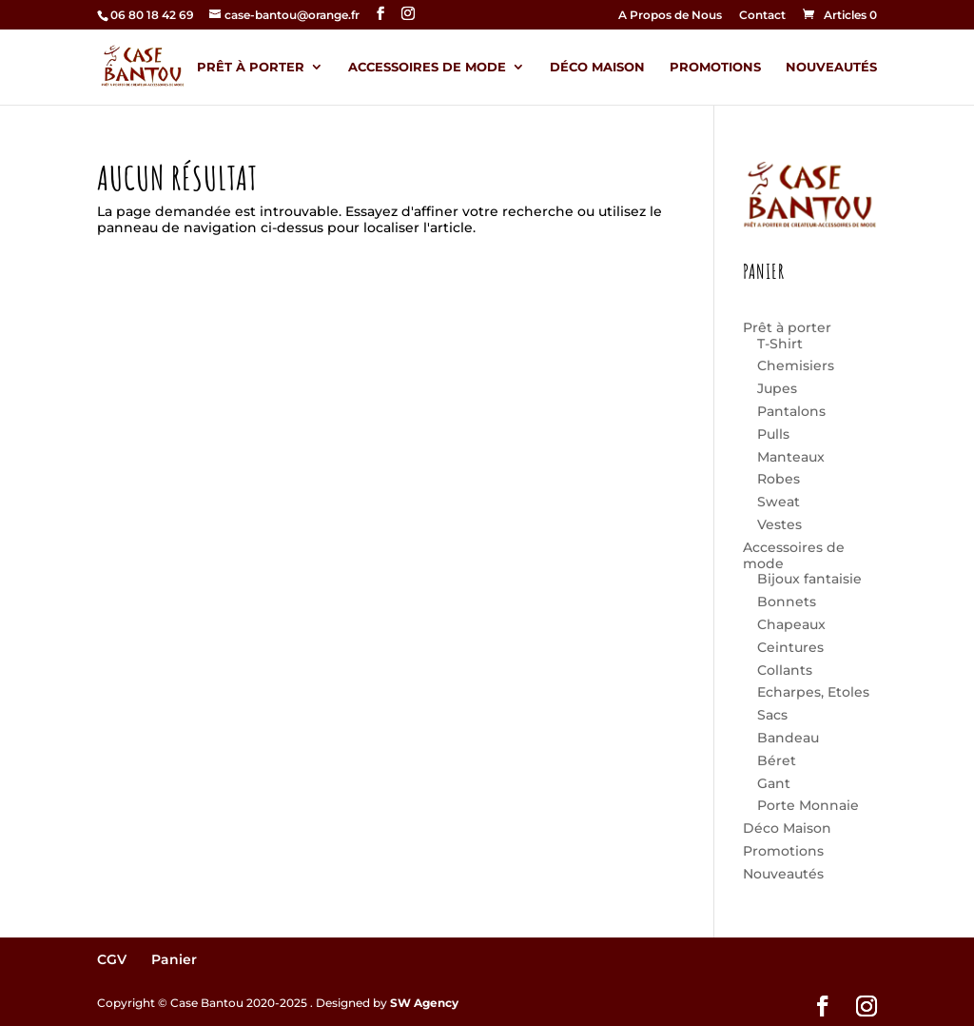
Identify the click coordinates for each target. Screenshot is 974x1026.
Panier (174, 959)
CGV (112, 959)
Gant (773, 783)
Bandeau (788, 737)
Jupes (777, 388)
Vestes (779, 524)
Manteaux (791, 456)
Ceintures (790, 647)
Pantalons (791, 411)
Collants (784, 670)
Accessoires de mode (427, 67)
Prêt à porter (250, 67)
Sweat (778, 501)
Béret (776, 760)
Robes (778, 478)
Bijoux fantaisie (809, 578)
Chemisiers (795, 365)
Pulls (773, 434)
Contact (762, 16)
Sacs (772, 714)
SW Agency (424, 1003)
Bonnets (786, 601)
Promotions (715, 67)
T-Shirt (780, 343)
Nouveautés (831, 67)
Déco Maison (597, 67)
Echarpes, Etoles (813, 691)
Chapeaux (791, 624)
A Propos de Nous (670, 16)
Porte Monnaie (808, 805)
